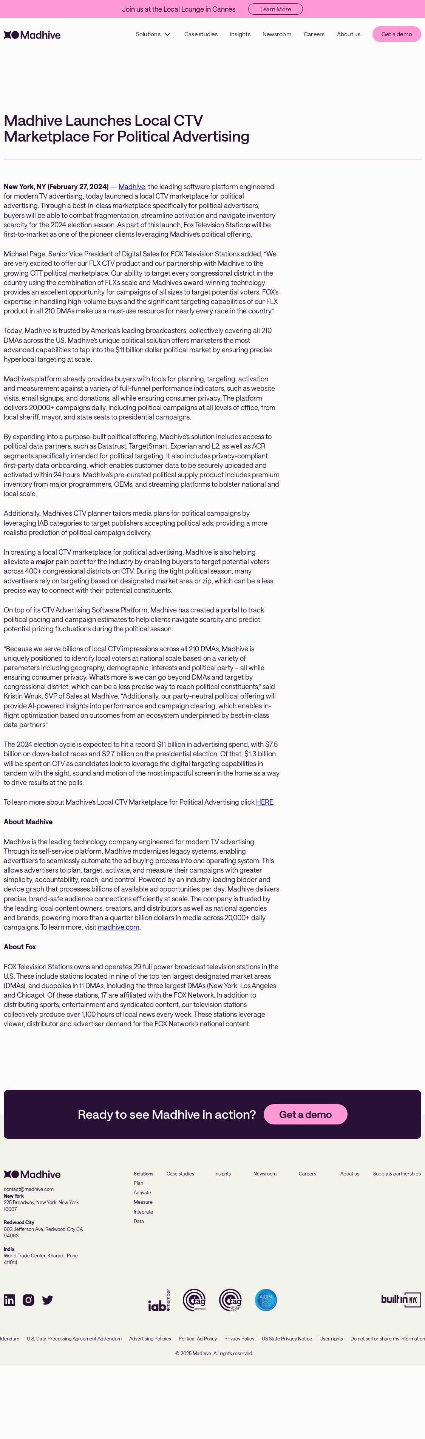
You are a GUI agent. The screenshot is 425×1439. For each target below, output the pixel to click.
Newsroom (277, 34)
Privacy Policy (239, 1338)
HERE (264, 802)
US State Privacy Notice (287, 1338)
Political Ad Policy (198, 1338)
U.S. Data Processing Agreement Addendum (74, 1338)
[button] (153, 34)
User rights (331, 1338)
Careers (314, 34)
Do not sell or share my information (388, 1338)
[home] (32, 34)
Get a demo (397, 34)
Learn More (275, 9)
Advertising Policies (150, 1338)
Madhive (132, 186)
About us (349, 34)
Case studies (201, 34)
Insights (240, 34)
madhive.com (118, 927)
